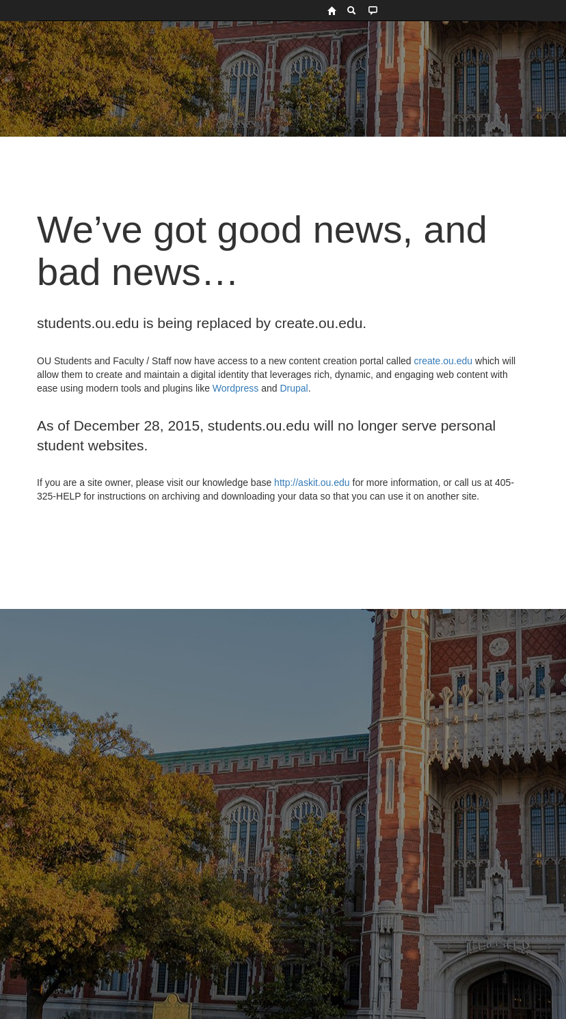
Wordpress (235, 388)
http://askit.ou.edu (312, 482)
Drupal (294, 388)
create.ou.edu (442, 360)
